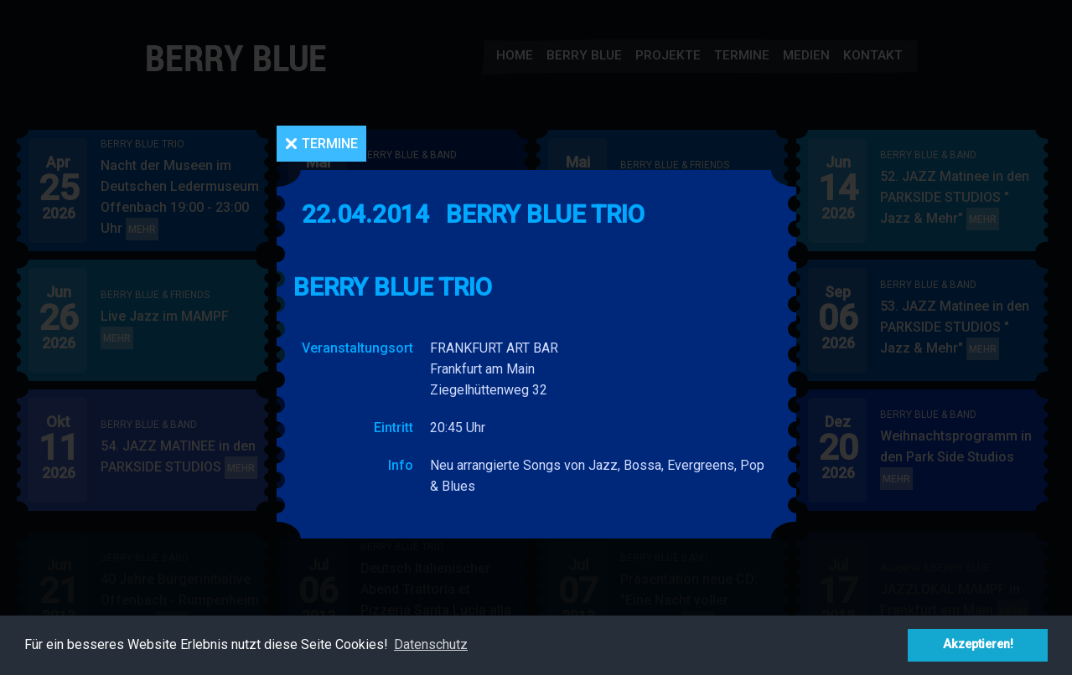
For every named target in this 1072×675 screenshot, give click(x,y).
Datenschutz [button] (431, 644)
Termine (330, 144)
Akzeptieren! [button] (978, 644)
